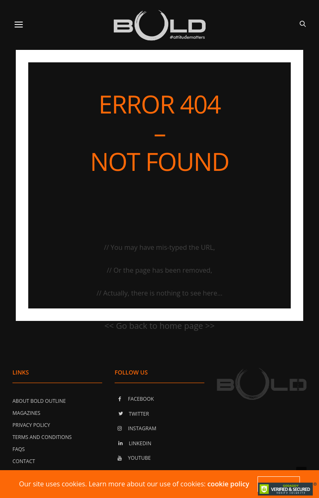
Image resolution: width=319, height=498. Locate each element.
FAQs (18, 449)
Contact (23, 461)
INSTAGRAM (135, 428)
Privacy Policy (31, 425)
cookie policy (228, 483)
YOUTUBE (133, 457)
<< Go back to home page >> (159, 325)
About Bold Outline (39, 400)
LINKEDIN (133, 443)
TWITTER (132, 413)
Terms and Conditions (42, 437)
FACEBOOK (134, 398)
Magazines (26, 413)
